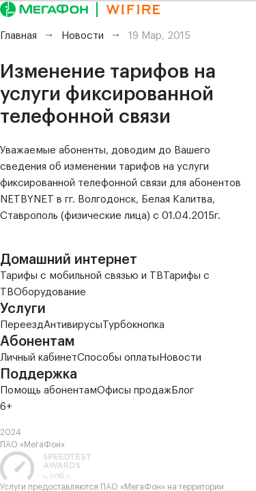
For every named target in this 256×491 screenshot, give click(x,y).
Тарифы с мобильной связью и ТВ (81, 276)
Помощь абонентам (48, 390)
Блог (182, 390)
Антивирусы (73, 325)
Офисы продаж (134, 390)
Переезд (22, 325)
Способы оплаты (118, 358)
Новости (180, 358)
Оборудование (50, 292)
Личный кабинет (38, 358)
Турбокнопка (133, 325)
